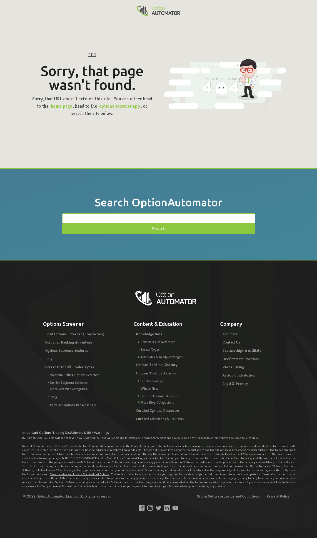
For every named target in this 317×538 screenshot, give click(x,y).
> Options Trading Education (158, 396)
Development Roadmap (241, 358)
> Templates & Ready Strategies (160, 357)
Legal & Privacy (235, 383)
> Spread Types (149, 349)
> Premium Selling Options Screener (73, 375)
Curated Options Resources (158, 410)
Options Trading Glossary (156, 364)
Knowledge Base (149, 333)
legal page (203, 438)
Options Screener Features (66, 350)
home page (61, 106)
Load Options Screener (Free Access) (74, 333)
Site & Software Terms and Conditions (228, 496)
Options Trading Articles (156, 373)
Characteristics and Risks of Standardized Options (79, 474)
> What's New (148, 388)
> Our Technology (150, 381)
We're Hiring (233, 366)
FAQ (48, 358)
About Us (229, 333)
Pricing (51, 396)
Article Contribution (238, 375)
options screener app (119, 106)
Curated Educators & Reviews (160, 418)
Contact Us (231, 342)
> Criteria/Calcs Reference (156, 342)
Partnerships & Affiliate (241, 350)
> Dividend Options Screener (67, 382)
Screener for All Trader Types (69, 366)
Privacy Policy (278, 496)
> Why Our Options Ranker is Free (72, 405)
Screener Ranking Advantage (68, 342)
